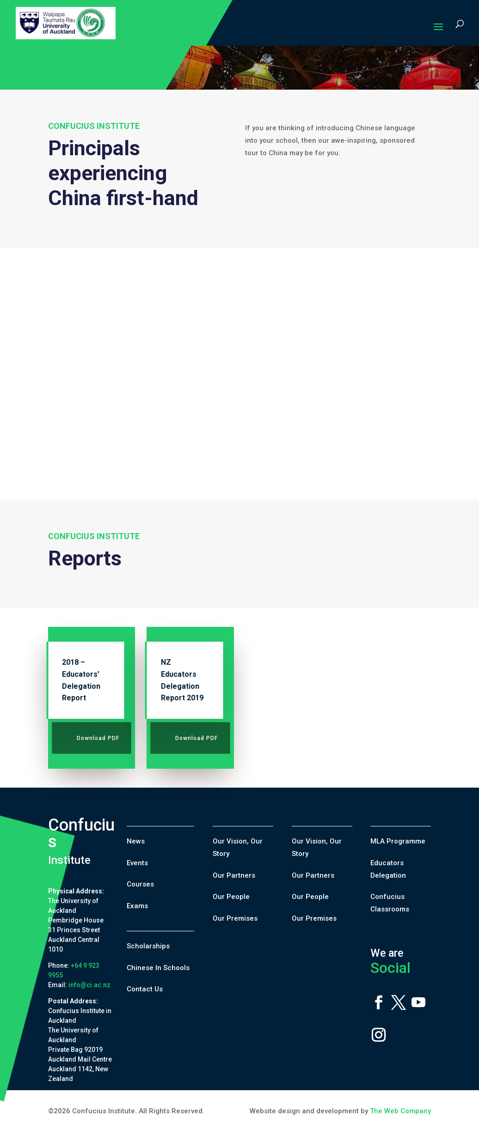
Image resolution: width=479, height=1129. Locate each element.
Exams (137, 906)
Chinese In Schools (158, 968)
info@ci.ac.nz (89, 985)
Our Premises (235, 918)
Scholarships (148, 946)
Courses (140, 884)
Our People (231, 896)
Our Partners (234, 875)
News (136, 841)
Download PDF (98, 738)
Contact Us (145, 989)
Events (137, 863)
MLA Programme (397, 841)
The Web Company (400, 1111)
